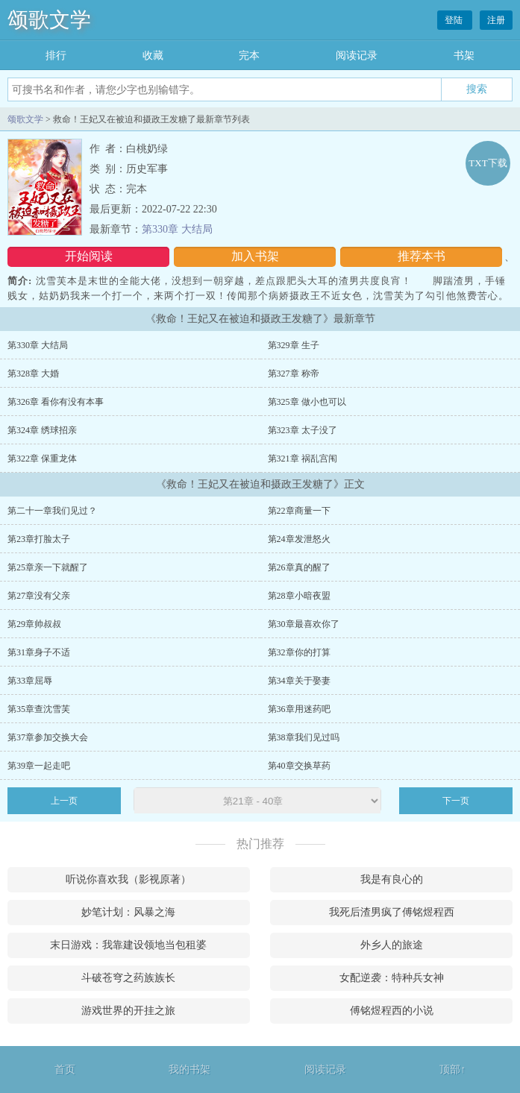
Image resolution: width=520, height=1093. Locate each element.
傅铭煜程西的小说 (391, 1010)
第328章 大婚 (33, 373)
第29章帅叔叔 (34, 624)
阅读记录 (357, 55)
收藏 (152, 55)
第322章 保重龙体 (42, 458)
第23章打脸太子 (38, 539)
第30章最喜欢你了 (303, 624)
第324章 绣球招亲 (42, 430)
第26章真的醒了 (299, 567)
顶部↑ (452, 1069)
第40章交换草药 (299, 765)
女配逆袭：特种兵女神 (391, 977)
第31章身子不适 (38, 652)
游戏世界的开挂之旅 (128, 1010)
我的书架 (189, 1069)
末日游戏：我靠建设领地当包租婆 (128, 945)
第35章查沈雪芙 (38, 709)
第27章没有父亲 (38, 595)
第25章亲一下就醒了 (47, 567)
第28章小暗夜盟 (299, 595)
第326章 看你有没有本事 (55, 402)
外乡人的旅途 (391, 945)
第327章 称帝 (293, 373)
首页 (64, 1069)
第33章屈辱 (29, 680)
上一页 (64, 801)
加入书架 (255, 256)
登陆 (455, 20)
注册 (496, 20)
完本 (249, 55)
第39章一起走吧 (38, 765)
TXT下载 (488, 162)
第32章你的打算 (299, 652)
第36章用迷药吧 (299, 709)
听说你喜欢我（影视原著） (128, 879)
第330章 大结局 (177, 229)
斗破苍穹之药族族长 (128, 977)
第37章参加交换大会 (47, 737)
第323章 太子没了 (302, 430)
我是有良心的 (391, 879)
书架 (464, 55)
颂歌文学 (49, 19)
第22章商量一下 (299, 510)
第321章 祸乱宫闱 (302, 458)
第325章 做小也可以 (307, 402)
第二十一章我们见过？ (52, 510)
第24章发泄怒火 (299, 539)
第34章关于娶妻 (299, 680)
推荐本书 (421, 256)
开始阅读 (89, 256)
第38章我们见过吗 (303, 737)
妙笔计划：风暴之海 (128, 912)
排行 (56, 55)
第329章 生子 (293, 345)
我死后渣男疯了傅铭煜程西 (391, 912)
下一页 (455, 801)
